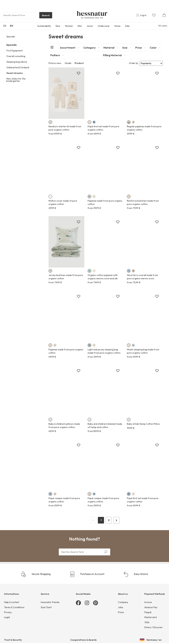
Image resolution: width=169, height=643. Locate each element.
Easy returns (135, 574)
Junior (90, 26)
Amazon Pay (150, 607)
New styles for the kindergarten (16, 79)
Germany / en (151, 640)
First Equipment (14, 50)
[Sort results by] (151, 63)
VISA (146, 622)
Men (80, 26)
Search (44, 16)
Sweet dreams (14, 73)
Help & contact (11, 602)
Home (117, 26)
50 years (162, 25)
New (58, 26)
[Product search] (19, 15)
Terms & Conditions (14, 607)
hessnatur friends (50, 602)
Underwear (104, 26)
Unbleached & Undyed (17, 67)
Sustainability (44, 26)
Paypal (147, 612)
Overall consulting (15, 56)
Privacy (8, 612)
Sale (127, 26)
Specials (10, 36)
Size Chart (46, 607)
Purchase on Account (87, 574)
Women (69, 26)
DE (4, 25)
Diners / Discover (153, 627)
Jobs (120, 607)
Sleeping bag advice (16, 61)
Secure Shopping (36, 574)
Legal (7, 617)
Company (123, 602)
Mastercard (150, 617)
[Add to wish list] (78, 73)
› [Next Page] (116, 519)
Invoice (148, 602)
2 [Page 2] (109, 520)
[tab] (70, 47)
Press (121, 612)
